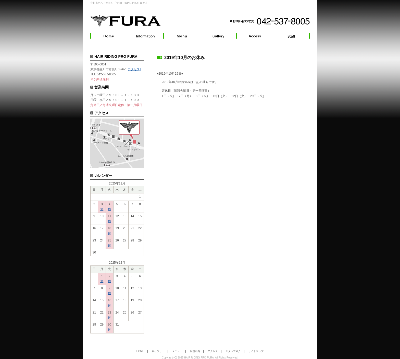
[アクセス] (134, 69)
